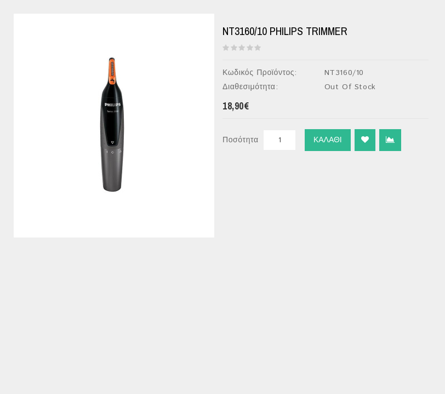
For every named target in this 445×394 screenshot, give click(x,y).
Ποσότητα (240, 140)
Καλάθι (327, 140)
